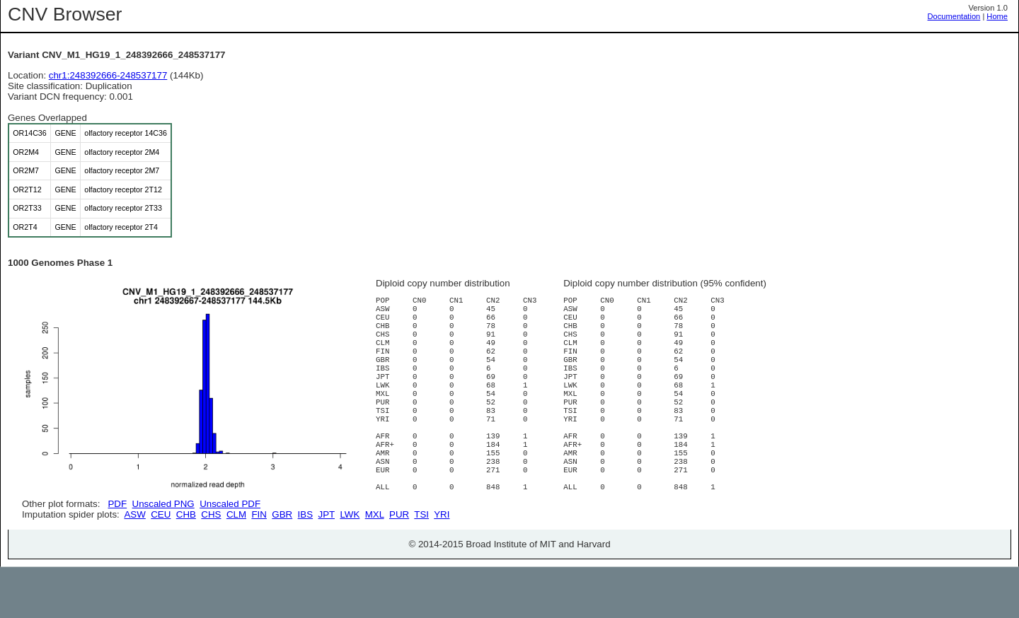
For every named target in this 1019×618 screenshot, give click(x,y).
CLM (236, 565)
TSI (421, 565)
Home (997, 16)
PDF (117, 504)
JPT (326, 565)
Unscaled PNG (163, 504)
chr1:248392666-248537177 (108, 75)
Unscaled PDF (230, 504)
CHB (186, 565)
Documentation (954, 16)
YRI (441, 565)
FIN (258, 565)
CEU (161, 565)
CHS (211, 565)
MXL (374, 565)
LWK (349, 565)
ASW (134, 565)
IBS (305, 565)
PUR (399, 565)
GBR (282, 565)
